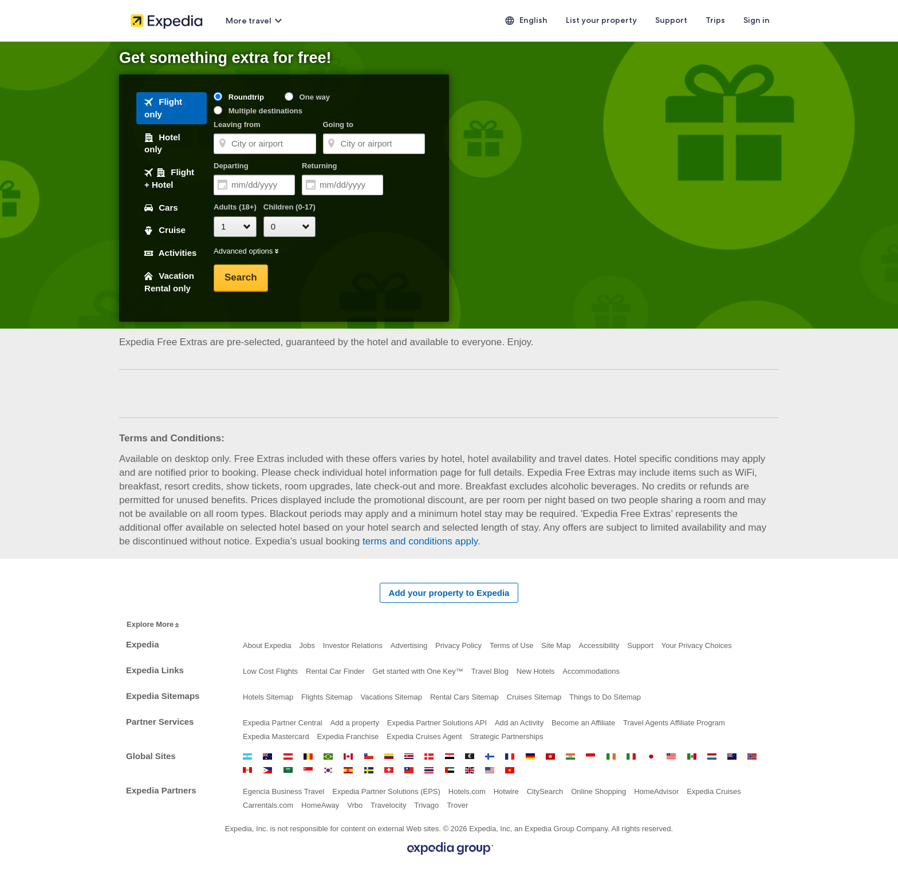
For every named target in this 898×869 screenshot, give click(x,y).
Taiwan (408, 770)
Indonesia (590, 756)
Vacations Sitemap (391, 697)
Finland (489, 756)
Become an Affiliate (583, 722)
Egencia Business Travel (283, 791)
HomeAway (320, 805)
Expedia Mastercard (276, 736)
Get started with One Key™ (418, 671)
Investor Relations (353, 645)
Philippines (267, 770)
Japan (651, 756)
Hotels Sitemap (268, 697)
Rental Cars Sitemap (464, 697)
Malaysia (671, 756)
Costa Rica (408, 756)
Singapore (308, 770)
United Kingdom (469, 770)
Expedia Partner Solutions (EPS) (386, 791)
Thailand (429, 770)
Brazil (328, 756)
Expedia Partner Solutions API (437, 722)
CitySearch (545, 791)
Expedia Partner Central (282, 722)
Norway (752, 756)
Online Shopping (598, 791)
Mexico (691, 756)
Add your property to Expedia (449, 593)
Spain (348, 770)
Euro (469, 756)
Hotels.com (467, 791)
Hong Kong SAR (550, 756)
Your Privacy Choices (696, 645)
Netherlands (711, 756)
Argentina (247, 756)
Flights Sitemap (327, 697)
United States (489, 770)
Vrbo (355, 805)
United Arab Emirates (449, 770)
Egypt (449, 756)
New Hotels (535, 671)
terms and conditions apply (420, 541)
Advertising (409, 645)
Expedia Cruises (714, 791)
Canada (348, 756)
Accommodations (591, 671)
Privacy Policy (458, 645)
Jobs (306, 645)
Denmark (429, 756)
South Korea (328, 770)
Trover (457, 805)
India (570, 756)
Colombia (388, 756)
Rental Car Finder (335, 671)
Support (640, 645)
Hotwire (506, 791)
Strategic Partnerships (506, 736)
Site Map (555, 645)
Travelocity (388, 805)
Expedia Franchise (348, 736)
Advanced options (247, 251)
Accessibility (599, 645)
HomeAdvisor (656, 791)
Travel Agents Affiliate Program (674, 722)
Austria (288, 756)
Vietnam (509, 770)
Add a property (354, 722)
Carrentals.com (268, 805)
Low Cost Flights (270, 671)
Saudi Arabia (288, 770)
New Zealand (731, 756)
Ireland (611, 756)
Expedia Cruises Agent (424, 736)
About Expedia (267, 645)
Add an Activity (519, 722)
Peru (247, 770)
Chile (368, 756)
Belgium (308, 756)
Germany (530, 756)
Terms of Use (512, 645)
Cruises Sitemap (534, 697)
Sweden (368, 770)
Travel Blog (490, 671)
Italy (631, 756)
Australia (267, 756)
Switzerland (388, 770)
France (509, 756)
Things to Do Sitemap (605, 697)
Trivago (426, 805)
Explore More (154, 624)
